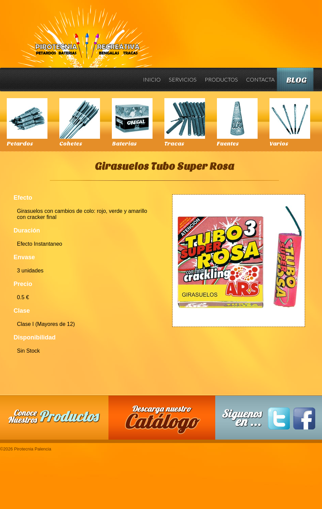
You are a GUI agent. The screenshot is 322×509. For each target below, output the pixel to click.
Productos (221, 79)
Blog (296, 80)
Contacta (260, 79)
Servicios (183, 79)
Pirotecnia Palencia (84, 31)
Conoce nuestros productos (54, 416)
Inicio (152, 79)
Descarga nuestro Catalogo (165, 421)
